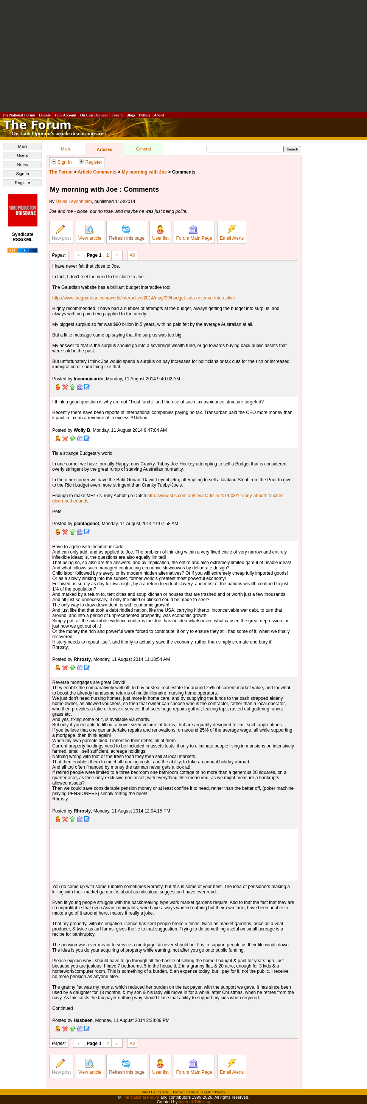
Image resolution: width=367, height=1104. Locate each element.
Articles (104, 149)
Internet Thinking (194, 1101)
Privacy (220, 1092)
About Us (148, 1092)
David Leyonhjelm (74, 201)
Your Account (65, 115)
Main (22, 146)
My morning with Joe (144, 172)
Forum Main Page (194, 233)
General (143, 149)
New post (61, 233)
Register (22, 182)
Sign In (22, 173)
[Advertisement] (183, 56)
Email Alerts (232, 233)
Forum (116, 115)
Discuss (176, 1092)
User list (160, 233)
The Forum (61, 172)
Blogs (131, 115)
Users (22, 155)
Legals (206, 1092)
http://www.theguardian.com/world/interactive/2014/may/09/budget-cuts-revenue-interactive (143, 298)
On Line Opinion (94, 115)
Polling (144, 115)
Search (163, 1092)
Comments (184, 172)
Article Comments (97, 172)
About (159, 115)
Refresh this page (127, 233)
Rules (22, 164)
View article (89, 233)
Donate (45, 115)
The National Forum (18, 115)
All (132, 254)
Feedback (191, 1092)
